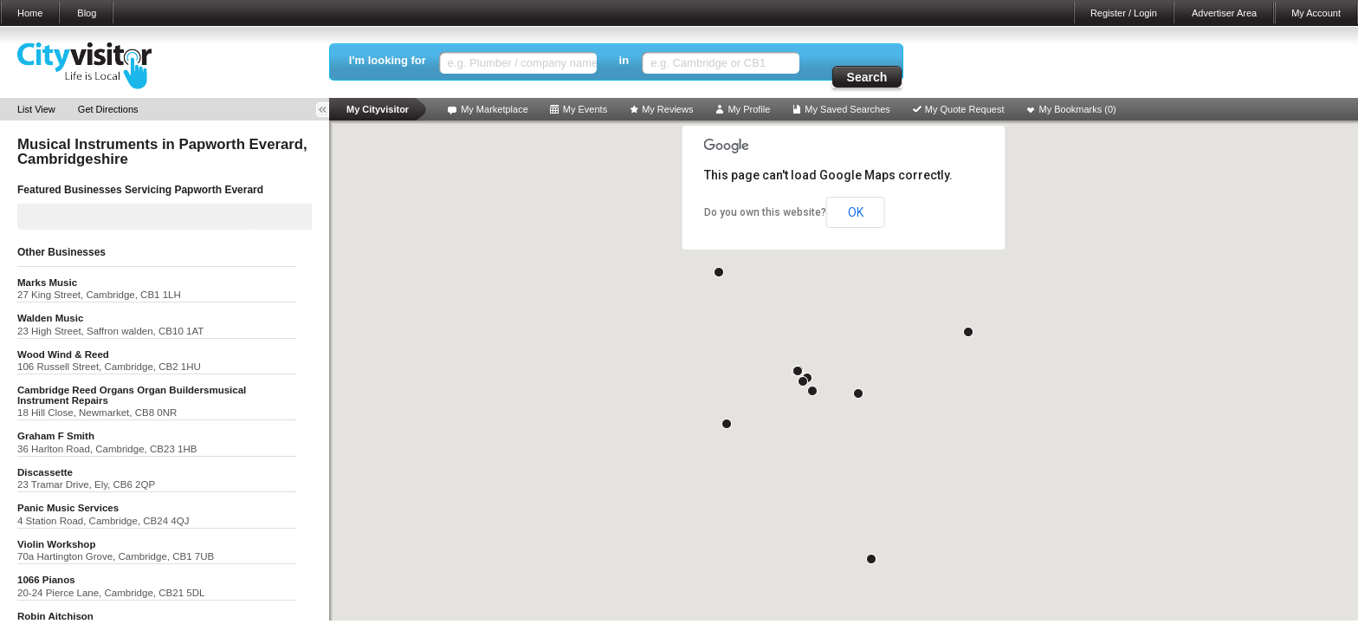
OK (855, 212)
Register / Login (1123, 13)
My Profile (749, 109)
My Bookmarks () (1077, 109)
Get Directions (108, 109)
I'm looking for (387, 60)
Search (867, 77)
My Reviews (667, 109)
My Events (585, 109)
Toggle (328, 109)
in (624, 60)
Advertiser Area (1224, 13)
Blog (86, 13)
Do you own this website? (765, 212)
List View (36, 109)
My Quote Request (965, 109)
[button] (871, 559)
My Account (1316, 13)
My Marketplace (494, 109)
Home (29, 13)
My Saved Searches (847, 109)
